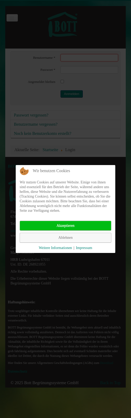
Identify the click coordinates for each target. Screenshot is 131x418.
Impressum (84, 248)
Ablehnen (65, 238)
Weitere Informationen (55, 248)
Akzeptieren (65, 225)
